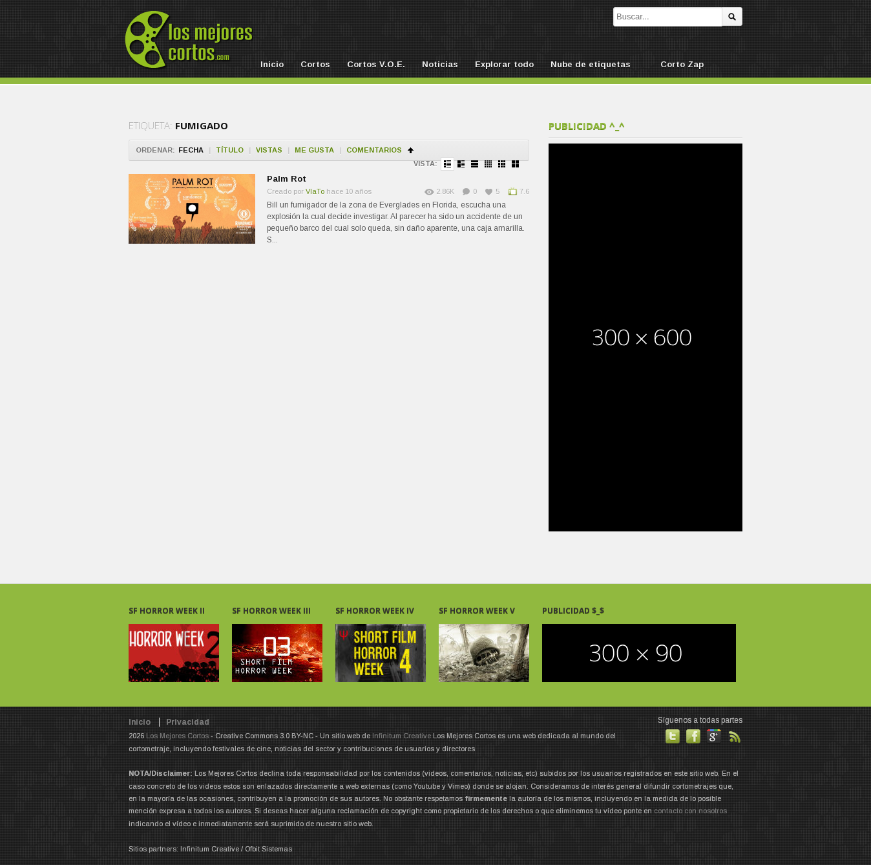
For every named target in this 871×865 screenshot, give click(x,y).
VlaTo (315, 191)
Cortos (315, 64)
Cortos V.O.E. (376, 64)
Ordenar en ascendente (410, 150)
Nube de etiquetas (591, 64)
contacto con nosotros (690, 811)
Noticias (440, 64)
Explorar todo (504, 64)
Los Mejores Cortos (177, 736)
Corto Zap (682, 64)
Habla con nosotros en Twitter (672, 736)
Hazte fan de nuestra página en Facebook (693, 736)
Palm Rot (286, 179)
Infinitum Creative (401, 736)
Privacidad (187, 722)
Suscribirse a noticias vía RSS (734, 736)
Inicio (272, 64)
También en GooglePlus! (714, 736)
